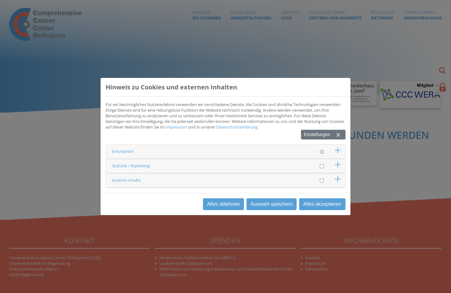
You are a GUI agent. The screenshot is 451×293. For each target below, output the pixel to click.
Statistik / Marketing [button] (131, 166)
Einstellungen (317, 134)
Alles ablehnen (223, 204)
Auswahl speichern (272, 204)
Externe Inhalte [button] (126, 180)
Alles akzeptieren (322, 204)
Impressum (176, 127)
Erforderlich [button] (123, 151)
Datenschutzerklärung (236, 127)
